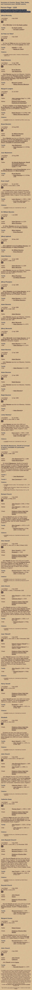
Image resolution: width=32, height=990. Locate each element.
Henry (17, 519)
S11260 (6, 484)
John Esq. (7, 77)
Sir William (17, 133)
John (17, 458)
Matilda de (18, 49)
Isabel (17, 460)
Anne (22, 861)
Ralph (22, 105)
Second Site (15, 987)
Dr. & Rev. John (19, 201)
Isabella (21, 44)
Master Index (19, 10)
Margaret (18, 75)
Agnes (14, 896)
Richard (18, 528)
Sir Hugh (22, 25)
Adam (16, 221)
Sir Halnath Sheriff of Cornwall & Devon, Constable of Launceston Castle (14, 141)
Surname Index (10, 10)
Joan (17, 71)
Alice (15, 525)
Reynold (16, 849)
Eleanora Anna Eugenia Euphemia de (15, 77)
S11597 (6, 119)
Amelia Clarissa (19, 647)
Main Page (3, 10)
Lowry (5, 193)
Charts (24, 10)
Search (11, 11)
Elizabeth (26, 519)
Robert (22, 906)
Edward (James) (9, 610)
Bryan (16, 69)
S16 (5, 487)
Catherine (16, 598)
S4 (5, 490)
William (20, 84)
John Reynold (18, 763)
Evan (9, 427)
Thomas (23, 466)
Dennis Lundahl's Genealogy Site (22, 11)
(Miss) (16, 135)
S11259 (6, 54)
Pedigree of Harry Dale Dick (20, 511)
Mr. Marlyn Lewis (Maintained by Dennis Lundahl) (18, 984)
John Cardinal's (10, 987)
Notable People (4, 11)
